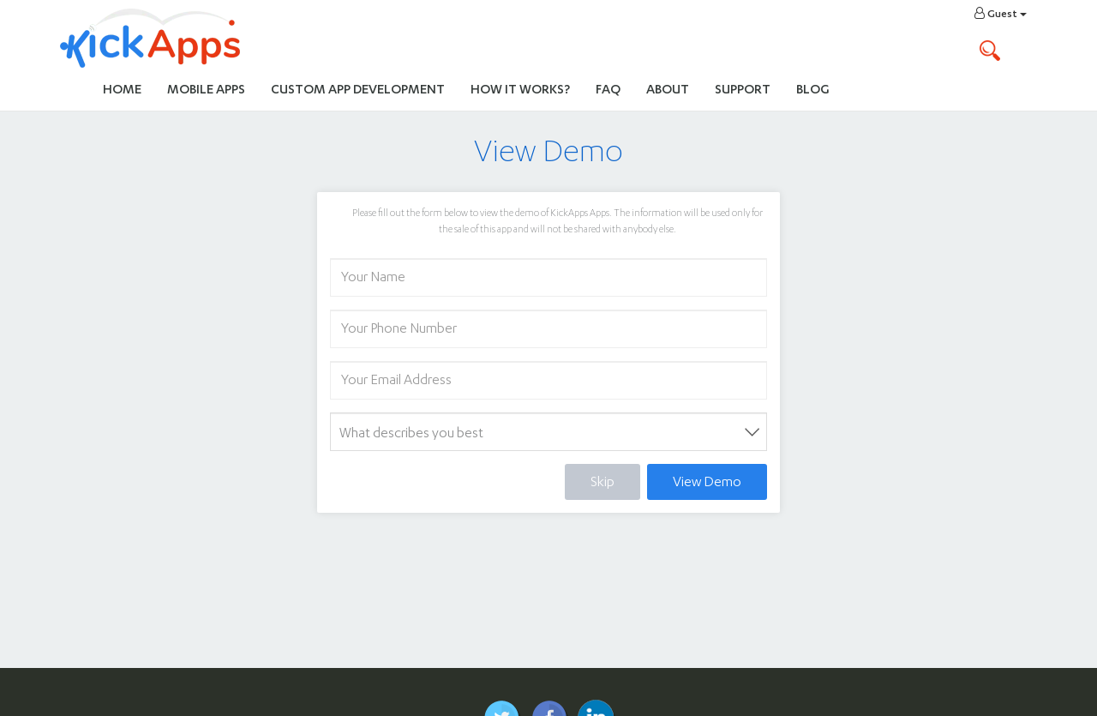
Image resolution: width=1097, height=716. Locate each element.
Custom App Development (358, 88)
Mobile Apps (206, 88)
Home (122, 88)
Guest (1000, 13)
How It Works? (527, 88)
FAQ (608, 88)
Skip (602, 481)
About (667, 88)
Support (742, 88)
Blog (813, 88)
